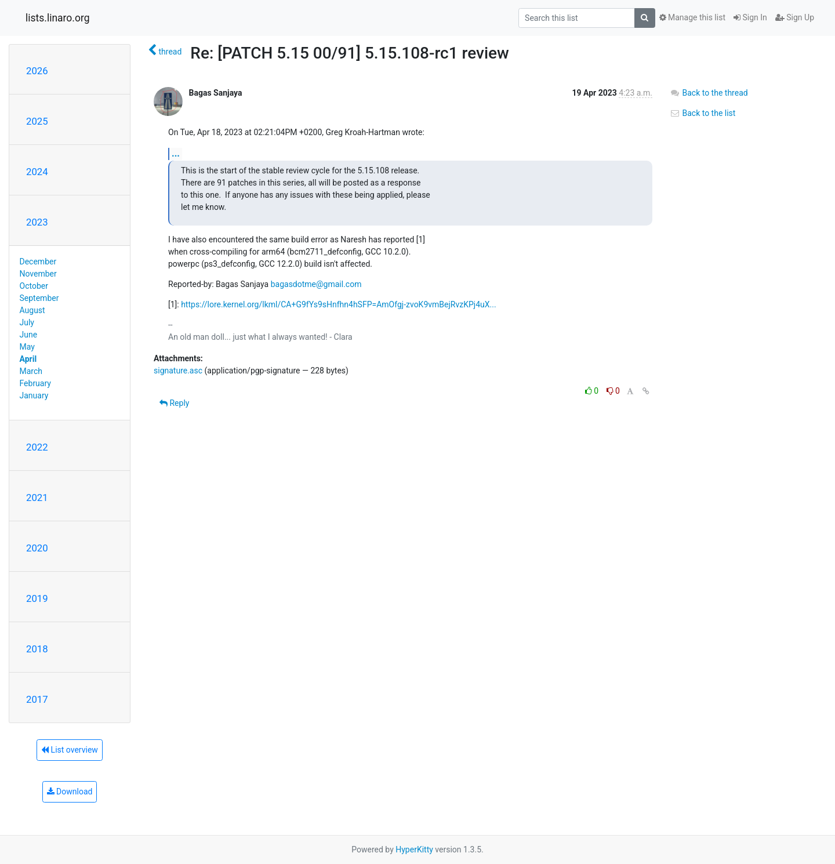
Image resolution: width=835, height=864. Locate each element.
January (34, 395)
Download (70, 791)
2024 (37, 171)
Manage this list (692, 17)
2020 (37, 548)
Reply (174, 403)
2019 (37, 598)
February (35, 383)
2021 (37, 497)
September (39, 298)
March (31, 371)
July (27, 322)
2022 (37, 447)
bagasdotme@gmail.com (316, 284)
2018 (37, 649)
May (27, 346)
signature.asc (178, 370)
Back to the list (702, 113)
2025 (37, 121)
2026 (37, 71)
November (38, 273)
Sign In (750, 17)
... (176, 153)
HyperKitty (414, 849)
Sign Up (794, 17)
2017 (37, 699)
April (28, 359)
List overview (69, 749)
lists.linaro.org (58, 18)
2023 (37, 222)
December (38, 261)
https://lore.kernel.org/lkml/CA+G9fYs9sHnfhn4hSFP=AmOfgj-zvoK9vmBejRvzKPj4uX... (338, 304)
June (29, 334)
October (34, 286)
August (32, 310)
